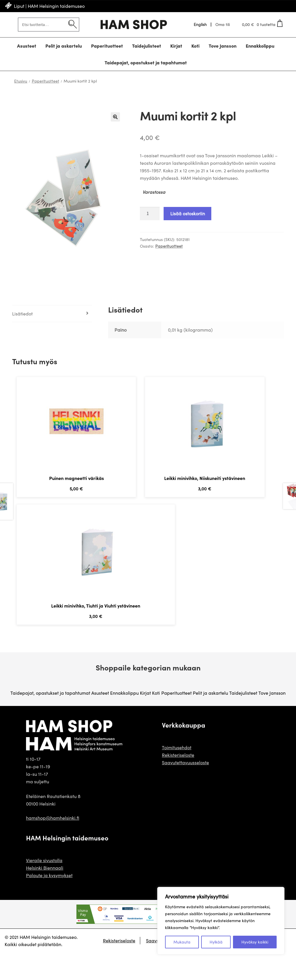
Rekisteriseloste (178, 768)
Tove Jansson (272, 706)
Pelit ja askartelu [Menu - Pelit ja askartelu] (63, 45)
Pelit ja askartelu (210, 706)
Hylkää (216, 942)
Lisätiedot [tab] (22, 314)
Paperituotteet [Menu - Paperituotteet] (107, 45)
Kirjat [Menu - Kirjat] (176, 45)
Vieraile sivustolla (44, 873)
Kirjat (145, 706)
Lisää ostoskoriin (187, 213)
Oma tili (222, 25)
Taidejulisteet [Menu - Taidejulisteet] (146, 45)
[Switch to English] (200, 25)
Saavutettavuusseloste (185, 776)
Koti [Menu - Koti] (195, 45)
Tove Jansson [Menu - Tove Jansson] (222, 45)
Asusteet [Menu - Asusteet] (26, 45)
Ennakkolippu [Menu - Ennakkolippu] (260, 45)
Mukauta (181, 942)
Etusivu (20, 81)
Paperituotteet (45, 81)
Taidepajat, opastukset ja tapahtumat (50, 706)
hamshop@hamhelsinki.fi (52, 831)
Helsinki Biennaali (44, 881)
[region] (220, 920)
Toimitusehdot (176, 761)
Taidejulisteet (243, 706)
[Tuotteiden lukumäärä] (150, 213)
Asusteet (100, 706)
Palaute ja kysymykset (49, 888)
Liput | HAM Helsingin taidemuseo (49, 6)
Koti (156, 706)
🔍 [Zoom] (115, 117)
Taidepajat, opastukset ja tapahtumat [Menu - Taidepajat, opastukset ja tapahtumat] (146, 62)
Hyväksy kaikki (254, 942)
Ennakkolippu (124, 706)
